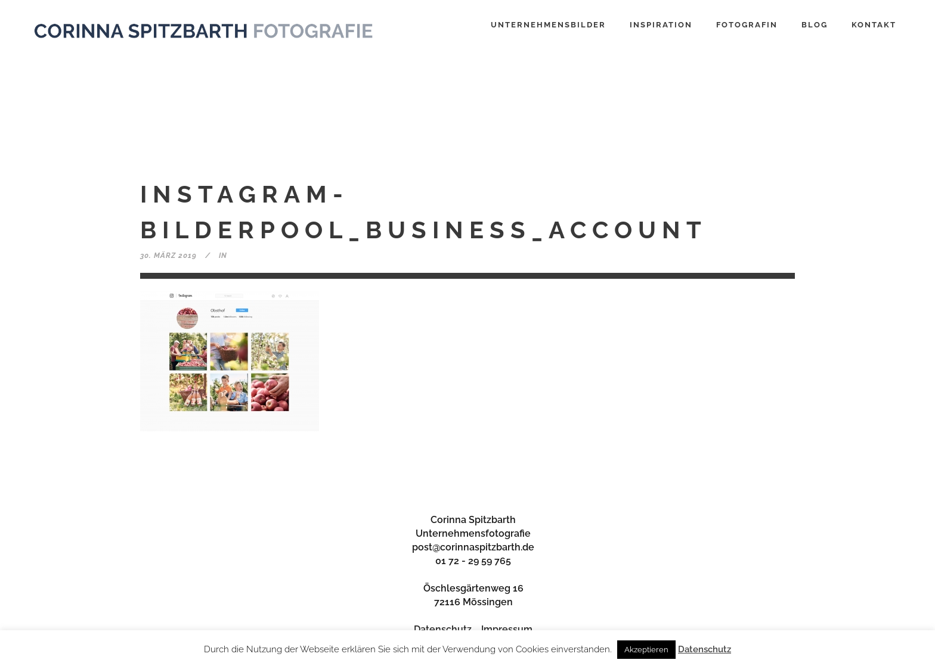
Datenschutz (443, 629)
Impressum (506, 629)
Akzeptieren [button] (646, 649)
